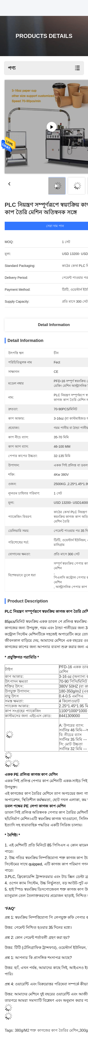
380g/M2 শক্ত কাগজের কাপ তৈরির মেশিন (47, 1030)
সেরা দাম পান (55, 226)
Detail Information (54, 325)
